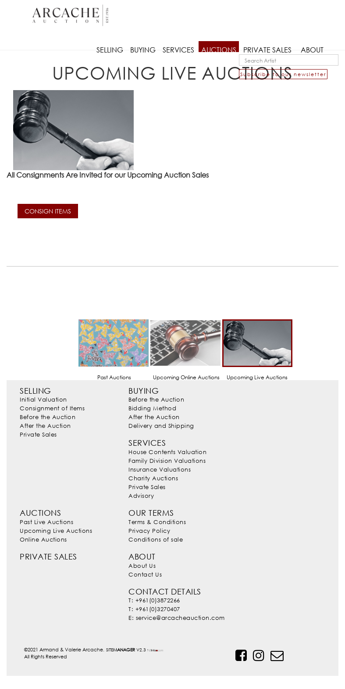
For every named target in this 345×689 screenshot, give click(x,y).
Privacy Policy (149, 530)
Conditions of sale (155, 539)
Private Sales (38, 434)
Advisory (141, 495)
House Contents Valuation (167, 451)
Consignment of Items (52, 408)
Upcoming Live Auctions (56, 530)
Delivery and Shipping (161, 425)
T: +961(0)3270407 (154, 608)
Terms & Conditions (157, 521)
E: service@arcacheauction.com (176, 617)
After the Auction (45, 425)
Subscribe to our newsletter (283, 74)
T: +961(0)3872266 (154, 600)
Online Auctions (43, 539)
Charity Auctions (153, 478)
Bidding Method (152, 408)
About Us (142, 565)
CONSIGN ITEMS (48, 211)
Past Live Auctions (46, 521)
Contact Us (145, 574)
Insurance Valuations (159, 469)
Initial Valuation (43, 399)
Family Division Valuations (167, 460)
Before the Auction (47, 416)
